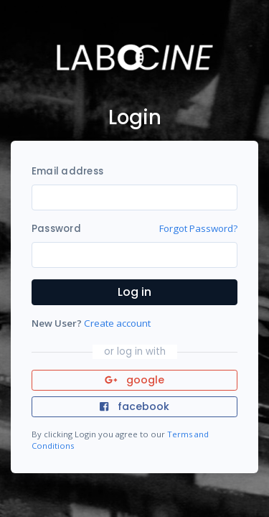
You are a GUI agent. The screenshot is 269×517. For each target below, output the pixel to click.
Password (56, 229)
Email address (67, 171)
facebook (134, 406)
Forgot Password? (198, 228)
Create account (117, 323)
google (134, 380)
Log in (134, 292)
